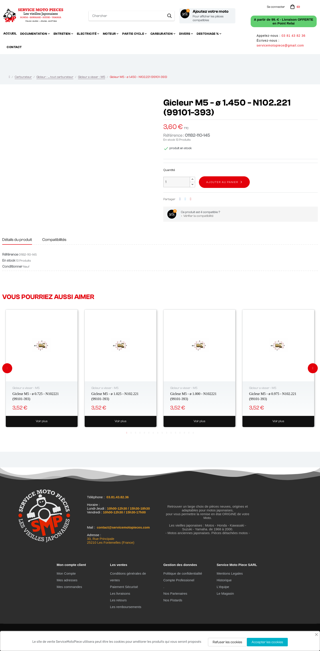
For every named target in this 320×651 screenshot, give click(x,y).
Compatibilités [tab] (54, 239)
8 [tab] (158, 433)
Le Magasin (225, 593)
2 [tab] (131, 433)
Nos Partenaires (175, 593)
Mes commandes (69, 587)
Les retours (118, 600)
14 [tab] (184, 433)
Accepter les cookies (267, 642)
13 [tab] (180, 433)
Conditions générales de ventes (128, 577)
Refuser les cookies (227, 642)
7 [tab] (153, 433)
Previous (7, 368)
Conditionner (12, 266)
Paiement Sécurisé (124, 587)
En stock (169, 140)
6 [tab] (149, 433)
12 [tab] (175, 433)
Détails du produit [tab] (17, 239)
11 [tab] (171, 433)
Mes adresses (67, 580)
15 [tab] (189, 433)
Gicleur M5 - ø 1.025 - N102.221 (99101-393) (114, 396)
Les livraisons (120, 593)
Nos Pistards (172, 600)
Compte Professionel (178, 580)
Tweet (185, 199)
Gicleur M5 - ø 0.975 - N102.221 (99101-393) (272, 396)
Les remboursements (125, 607)
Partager (180, 199)
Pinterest (190, 199)
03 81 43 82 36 (293, 35)
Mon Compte (66, 573)
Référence (10, 254)
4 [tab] (140, 433)
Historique (224, 580)
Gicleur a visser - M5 (26, 388)
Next (313, 368)
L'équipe (223, 587)
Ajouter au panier (222, 182)
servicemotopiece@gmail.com (280, 45)
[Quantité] (176, 182)
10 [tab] (166, 433)
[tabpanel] (41, 368)
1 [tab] (126, 433)
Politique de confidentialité (182, 573)
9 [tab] (162, 433)
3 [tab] (135, 433)
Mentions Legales (230, 573)
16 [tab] (193, 433)
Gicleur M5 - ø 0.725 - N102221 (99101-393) (35, 396)
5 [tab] (144, 433)
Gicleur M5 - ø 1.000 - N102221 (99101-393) (193, 396)
